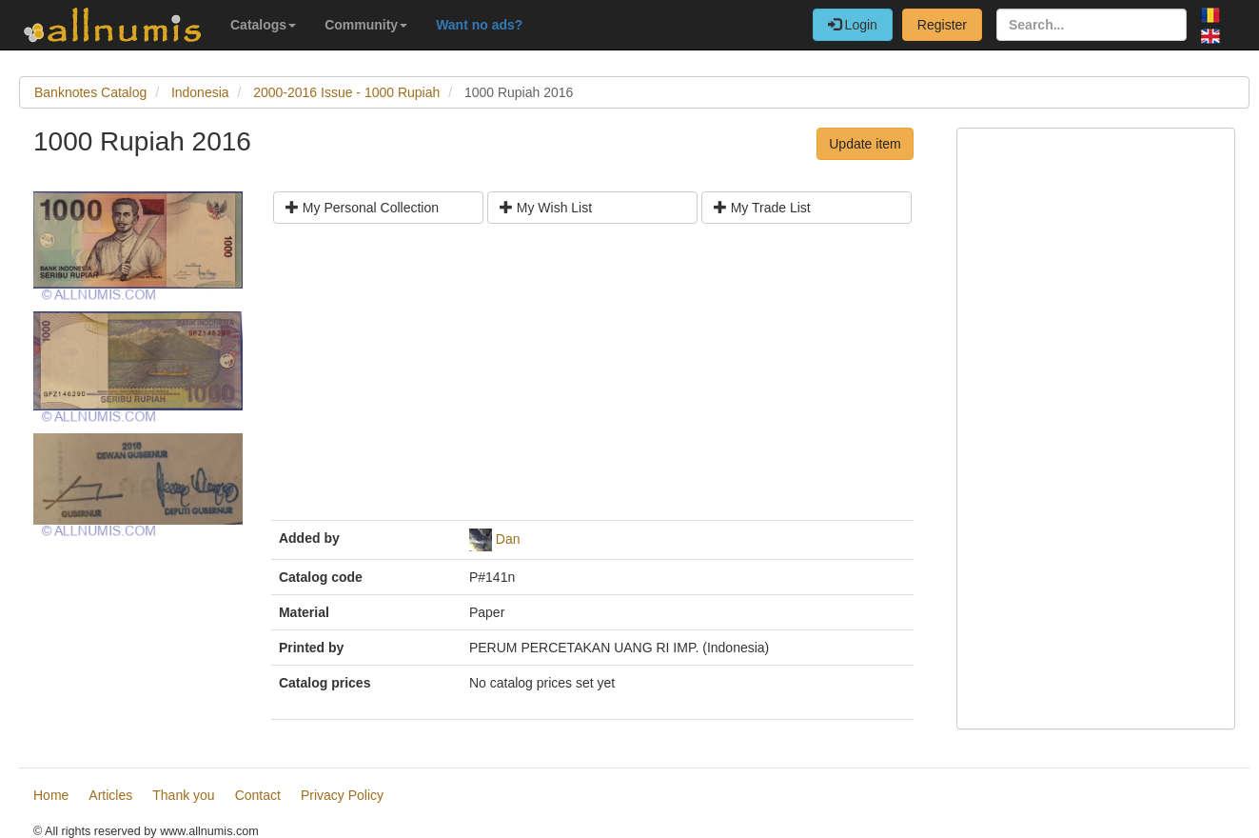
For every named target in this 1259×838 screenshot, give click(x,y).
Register (942, 24)
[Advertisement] (592, 379)
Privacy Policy (342, 795)
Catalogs (263, 24)
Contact (258, 795)
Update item (864, 143)
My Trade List (762, 207)
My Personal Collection (362, 207)
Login (852, 24)
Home (51, 795)
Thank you (183, 795)
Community (366, 24)
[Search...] (1091, 25)
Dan (508, 539)
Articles (110, 795)
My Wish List (546, 207)
